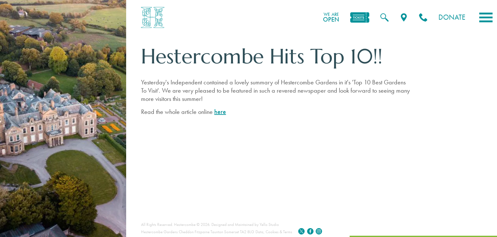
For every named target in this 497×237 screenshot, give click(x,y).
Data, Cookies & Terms (273, 231)
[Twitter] (301, 232)
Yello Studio (269, 224)
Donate (451, 17)
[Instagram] (319, 232)
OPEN (331, 17)
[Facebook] (310, 232)
